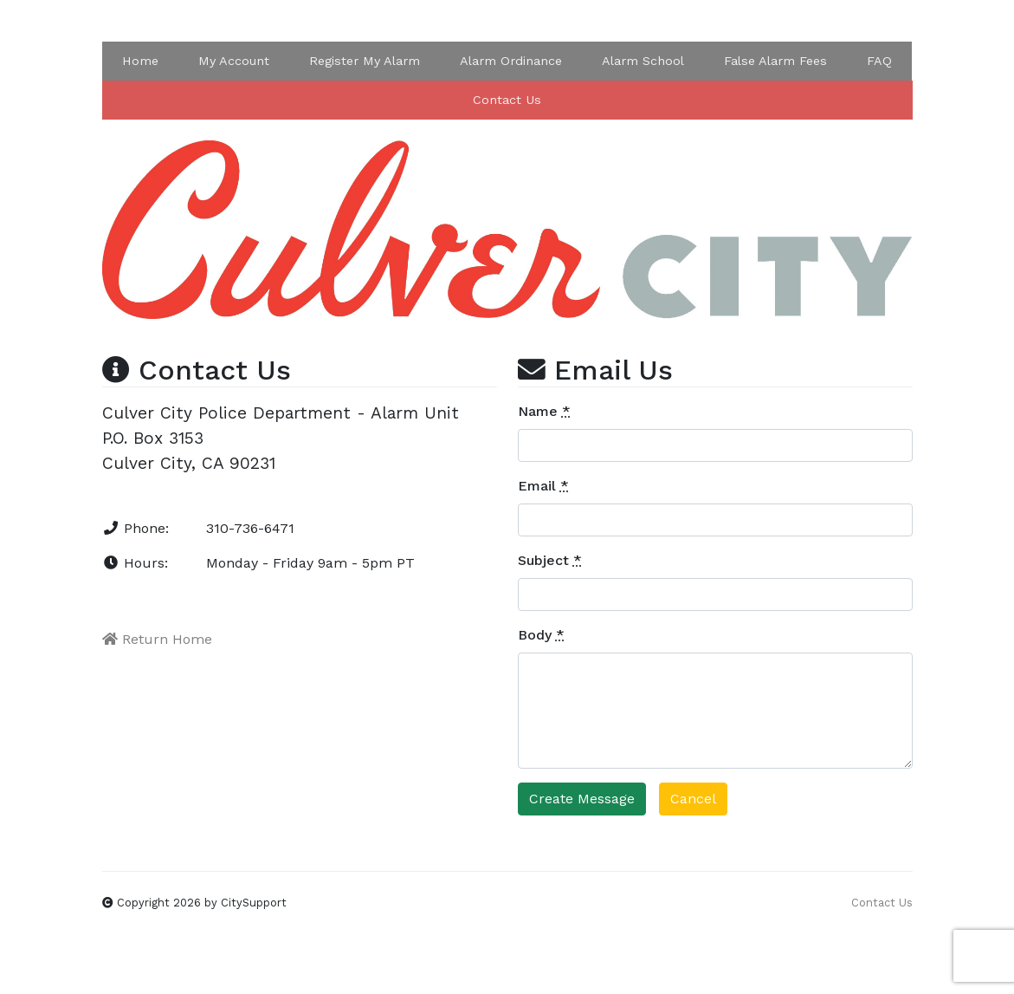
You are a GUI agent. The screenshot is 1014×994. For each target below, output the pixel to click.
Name (544, 411)
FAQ (879, 61)
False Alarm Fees (775, 61)
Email (543, 486)
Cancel (693, 798)
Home (140, 61)
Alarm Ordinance (511, 61)
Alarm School (643, 61)
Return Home (157, 639)
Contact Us (507, 100)
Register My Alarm (364, 61)
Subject (550, 560)
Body (541, 635)
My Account (233, 61)
